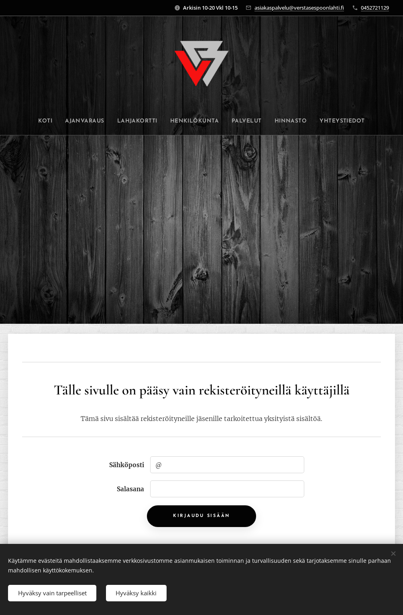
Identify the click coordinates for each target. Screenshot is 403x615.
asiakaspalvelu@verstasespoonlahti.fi (299, 7)
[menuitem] (39, 121)
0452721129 (375, 7)
